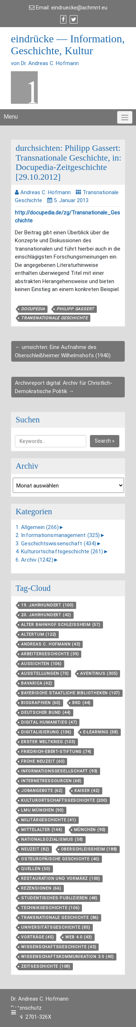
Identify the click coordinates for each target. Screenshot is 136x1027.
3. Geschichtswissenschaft (56, 543)
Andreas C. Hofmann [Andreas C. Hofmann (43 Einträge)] (50, 644)
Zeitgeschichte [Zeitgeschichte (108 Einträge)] (45, 966)
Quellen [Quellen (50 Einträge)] (35, 868)
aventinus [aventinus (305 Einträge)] (99, 673)
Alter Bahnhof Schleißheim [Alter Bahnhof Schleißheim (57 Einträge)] (60, 624)
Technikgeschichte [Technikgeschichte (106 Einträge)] (50, 907)
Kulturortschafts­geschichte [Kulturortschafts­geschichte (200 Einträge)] (64, 800)
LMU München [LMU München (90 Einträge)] (42, 810)
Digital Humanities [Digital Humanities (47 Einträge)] (49, 722)
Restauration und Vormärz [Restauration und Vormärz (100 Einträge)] (60, 878)
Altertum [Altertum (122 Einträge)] (38, 634)
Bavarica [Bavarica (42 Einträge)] (36, 683)
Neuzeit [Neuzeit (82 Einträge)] (35, 849)
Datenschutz (26, 1008)
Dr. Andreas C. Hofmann (40, 999)
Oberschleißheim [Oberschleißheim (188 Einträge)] (89, 849)
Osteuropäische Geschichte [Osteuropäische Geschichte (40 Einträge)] (60, 859)
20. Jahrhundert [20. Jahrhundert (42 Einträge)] (46, 615)
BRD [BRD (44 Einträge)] (81, 702)
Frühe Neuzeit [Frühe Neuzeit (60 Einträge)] (43, 761)
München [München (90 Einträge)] (90, 829)
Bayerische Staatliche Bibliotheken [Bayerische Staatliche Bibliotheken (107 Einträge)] (70, 693)
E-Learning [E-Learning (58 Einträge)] (100, 732)
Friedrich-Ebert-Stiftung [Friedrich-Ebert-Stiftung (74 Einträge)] (56, 751)
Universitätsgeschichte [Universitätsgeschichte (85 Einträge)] (55, 927)
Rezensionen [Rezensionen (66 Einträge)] (41, 888)
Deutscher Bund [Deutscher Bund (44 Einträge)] (46, 712)
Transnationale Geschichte (54, 318)
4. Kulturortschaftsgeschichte (59, 551)
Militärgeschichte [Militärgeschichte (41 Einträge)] (48, 820)
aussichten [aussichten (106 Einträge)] (41, 663)
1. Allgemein (37, 527)
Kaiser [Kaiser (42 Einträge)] (87, 790)
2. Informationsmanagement (58, 535)
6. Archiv (34, 560)
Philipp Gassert (75, 309)
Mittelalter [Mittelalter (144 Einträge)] (41, 829)
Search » (105, 441)
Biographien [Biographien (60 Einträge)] (41, 702)
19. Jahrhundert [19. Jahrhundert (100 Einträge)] (47, 605)
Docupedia (33, 309)
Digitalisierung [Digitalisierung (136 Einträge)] (46, 732)
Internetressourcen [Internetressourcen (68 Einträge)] (51, 781)
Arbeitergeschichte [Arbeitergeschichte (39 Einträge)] (50, 654)
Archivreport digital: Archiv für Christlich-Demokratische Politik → (63, 387)
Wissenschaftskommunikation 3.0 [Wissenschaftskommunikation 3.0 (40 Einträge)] (67, 956)
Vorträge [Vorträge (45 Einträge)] (37, 937)
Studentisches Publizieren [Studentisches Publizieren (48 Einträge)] (59, 898)
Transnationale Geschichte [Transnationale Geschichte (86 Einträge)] (60, 917)
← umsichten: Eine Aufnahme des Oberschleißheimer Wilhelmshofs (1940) (63, 351)
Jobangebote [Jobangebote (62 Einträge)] (42, 790)
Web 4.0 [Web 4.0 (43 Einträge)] (78, 937)
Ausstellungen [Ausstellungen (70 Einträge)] (45, 673)
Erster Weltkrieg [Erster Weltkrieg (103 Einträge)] (48, 742)
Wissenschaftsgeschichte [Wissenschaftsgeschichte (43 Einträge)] (58, 947)
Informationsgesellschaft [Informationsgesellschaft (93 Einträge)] (59, 771)
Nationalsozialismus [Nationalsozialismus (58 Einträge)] (52, 839)
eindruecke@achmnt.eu (79, 7)
